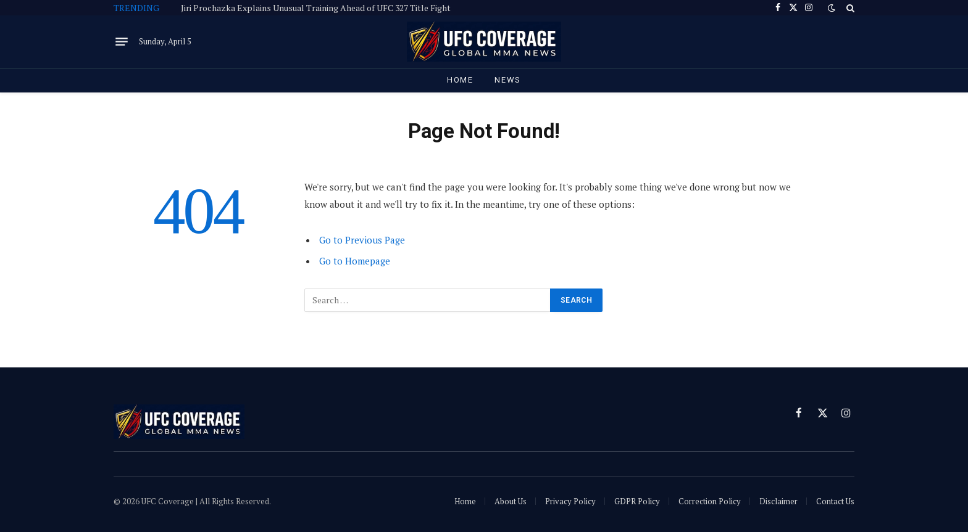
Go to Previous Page (362, 240)
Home (460, 79)
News (507, 79)
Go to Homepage (354, 261)
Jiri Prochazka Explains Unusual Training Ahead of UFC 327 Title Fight (316, 8)
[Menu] (121, 41)
